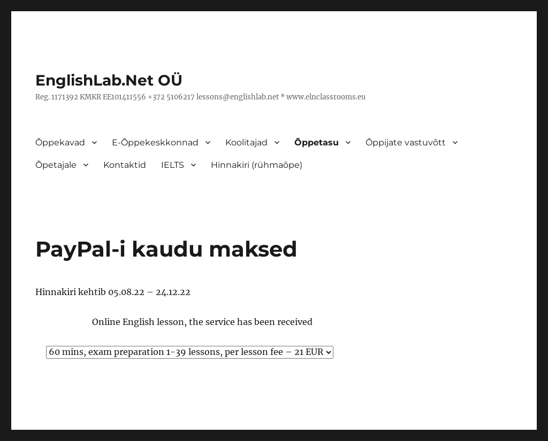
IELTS (172, 165)
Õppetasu (316, 142)
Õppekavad (60, 142)
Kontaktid (124, 165)
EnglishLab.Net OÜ (108, 80)
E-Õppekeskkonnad (155, 142)
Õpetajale (56, 165)
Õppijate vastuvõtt (406, 142)
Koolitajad (246, 142)
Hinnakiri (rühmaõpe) (256, 165)
